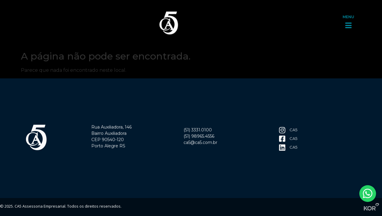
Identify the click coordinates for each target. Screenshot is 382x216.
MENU (348, 15)
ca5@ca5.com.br (200, 143)
